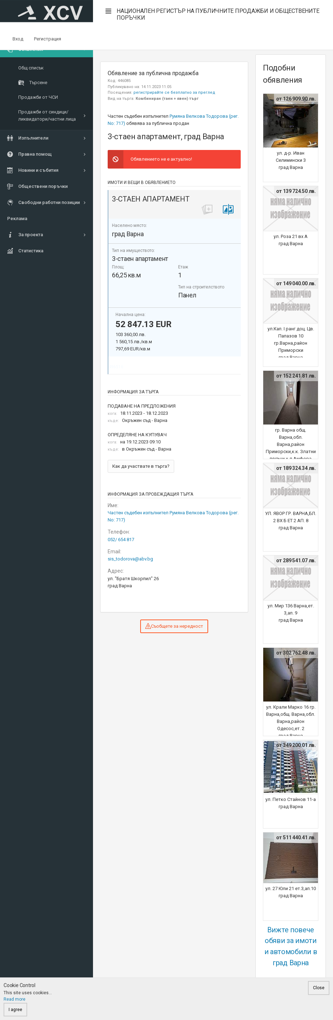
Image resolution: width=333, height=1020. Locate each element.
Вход (18, 39)
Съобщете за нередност (174, 626)
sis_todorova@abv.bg (130, 559)
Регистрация (47, 39)
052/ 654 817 (121, 539)
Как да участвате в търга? (141, 466)
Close (318, 987)
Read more (14, 999)
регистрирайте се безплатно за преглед (174, 92)
